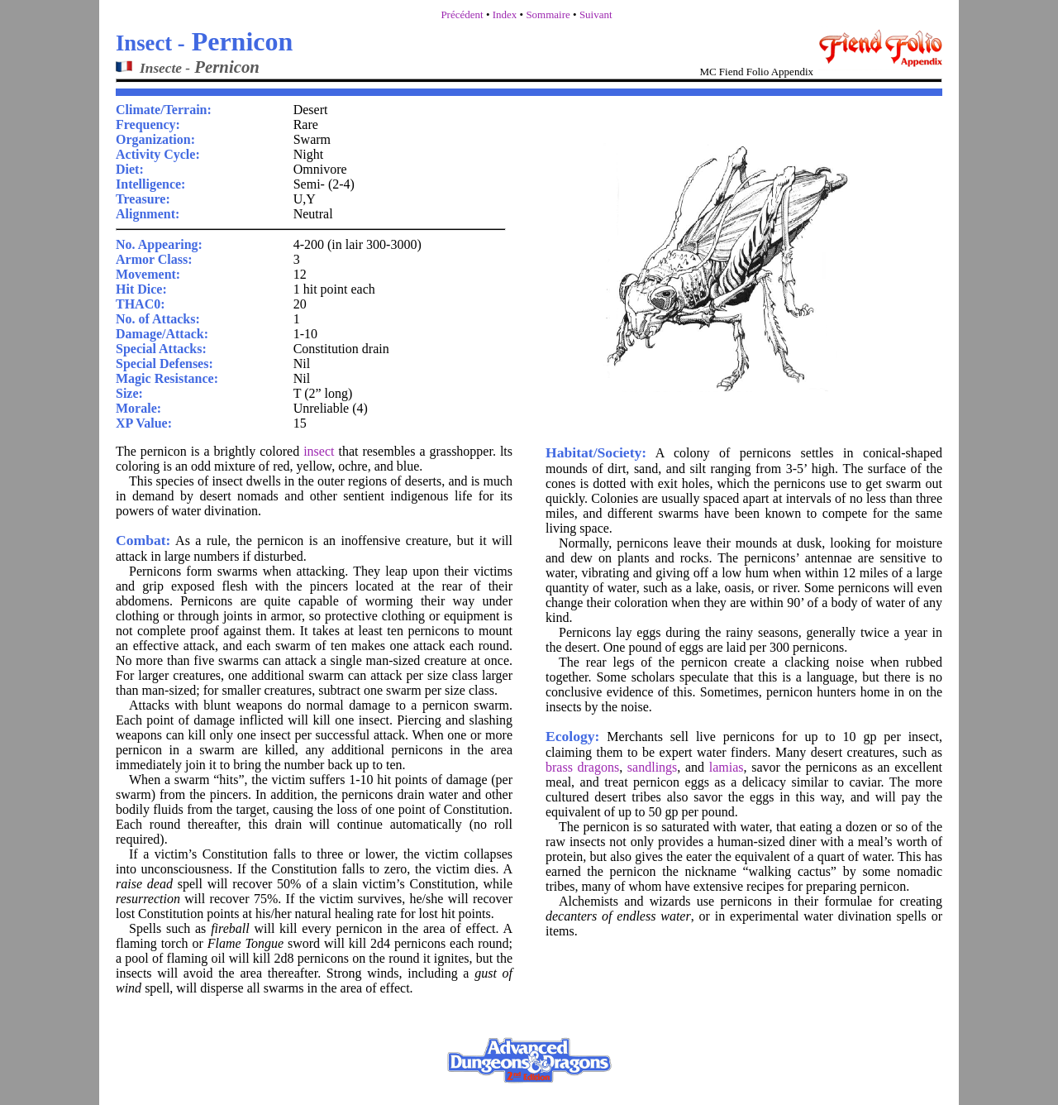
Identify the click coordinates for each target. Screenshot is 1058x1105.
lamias (726, 767)
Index (505, 14)
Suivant (595, 14)
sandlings (652, 767)
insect (318, 451)
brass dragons (582, 767)
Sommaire (548, 14)
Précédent (462, 14)
